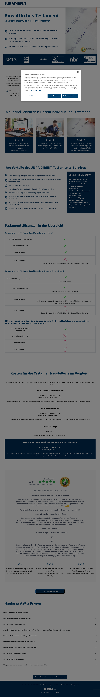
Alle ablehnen (54, 96)
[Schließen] (78, 72)
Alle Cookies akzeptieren (70, 96)
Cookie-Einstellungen (30, 96)
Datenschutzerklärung (35, 90)
